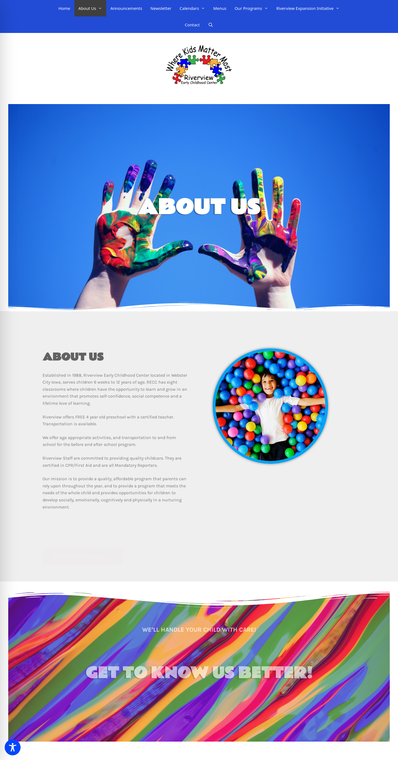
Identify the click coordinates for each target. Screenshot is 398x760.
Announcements (126, 8)
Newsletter (160, 8)
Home (64, 8)
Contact (192, 24)
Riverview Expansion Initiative (310, 8)
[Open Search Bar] (210, 24)
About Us (92, 8)
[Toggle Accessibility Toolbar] (12, 747)
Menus (219, 8)
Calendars (194, 8)
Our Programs (253, 8)
